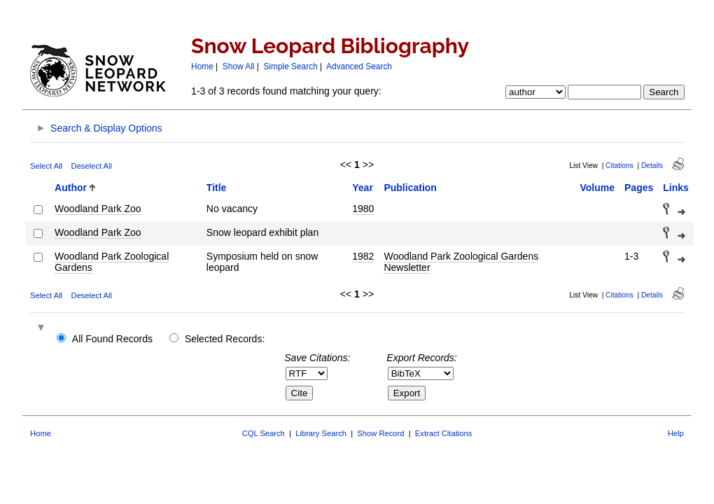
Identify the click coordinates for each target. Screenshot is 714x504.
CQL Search (263, 433)
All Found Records (112, 338)
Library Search (320, 433)
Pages (638, 187)
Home (202, 66)
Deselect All (91, 166)
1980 (363, 208)
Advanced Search (359, 66)
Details (652, 165)
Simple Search (290, 66)
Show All (239, 66)
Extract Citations (443, 433)
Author (71, 187)
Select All (46, 166)
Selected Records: (225, 338)
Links (676, 187)
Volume (597, 187)
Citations (620, 165)
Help (676, 433)
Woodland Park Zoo (98, 208)
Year (362, 187)
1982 (363, 256)
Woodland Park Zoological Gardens (112, 262)
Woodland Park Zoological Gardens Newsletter (461, 262)
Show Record (380, 433)
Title (216, 187)
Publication (410, 187)
